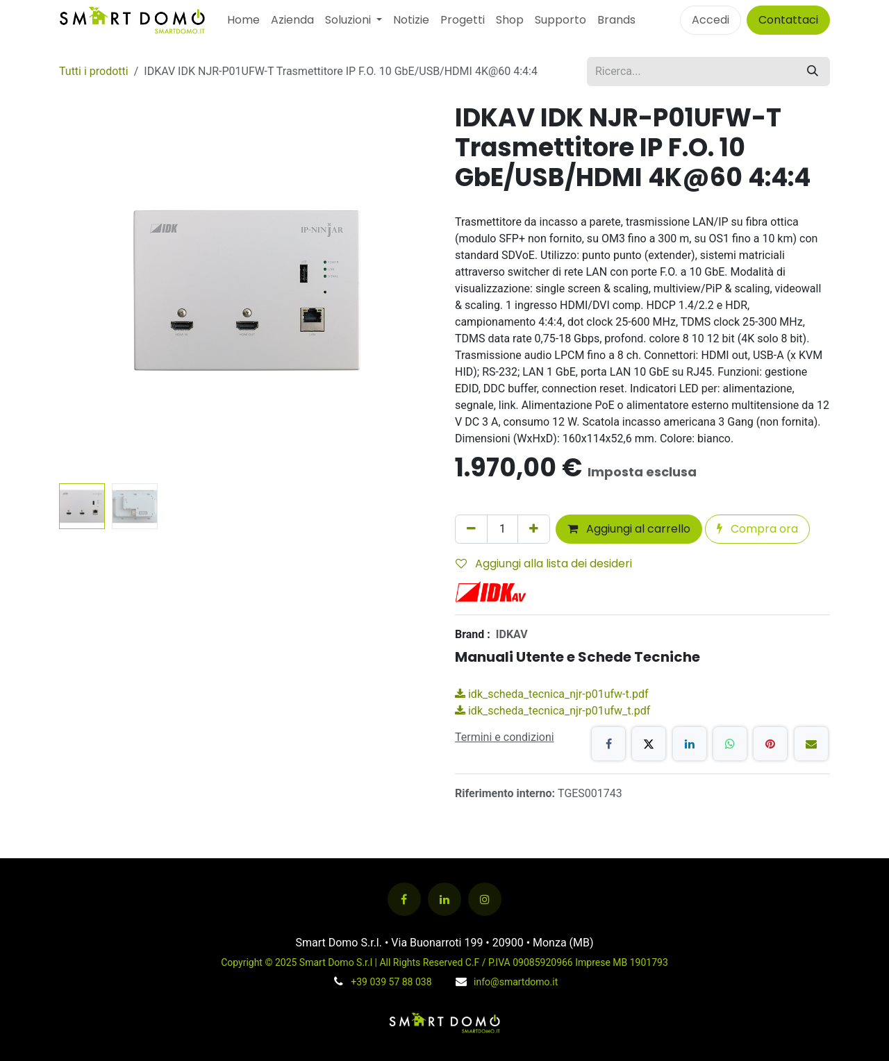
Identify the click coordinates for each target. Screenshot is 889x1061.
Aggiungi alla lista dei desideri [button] (544, 563)
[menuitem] (243, 20)
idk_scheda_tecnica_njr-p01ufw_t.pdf (552, 710)
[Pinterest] (770, 743)
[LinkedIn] (689, 743)
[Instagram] (484, 899)
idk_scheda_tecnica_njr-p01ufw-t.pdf (552, 694)
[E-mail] (811, 743)
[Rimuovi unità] (471, 529)
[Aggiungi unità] (533, 529)
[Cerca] (812, 71)
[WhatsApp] (730, 743)
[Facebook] (608, 743)
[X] (648, 743)
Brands (616, 20)
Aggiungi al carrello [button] (628, 529)
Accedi (710, 20)
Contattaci (788, 20)
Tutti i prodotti (93, 71)
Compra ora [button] (757, 529)
